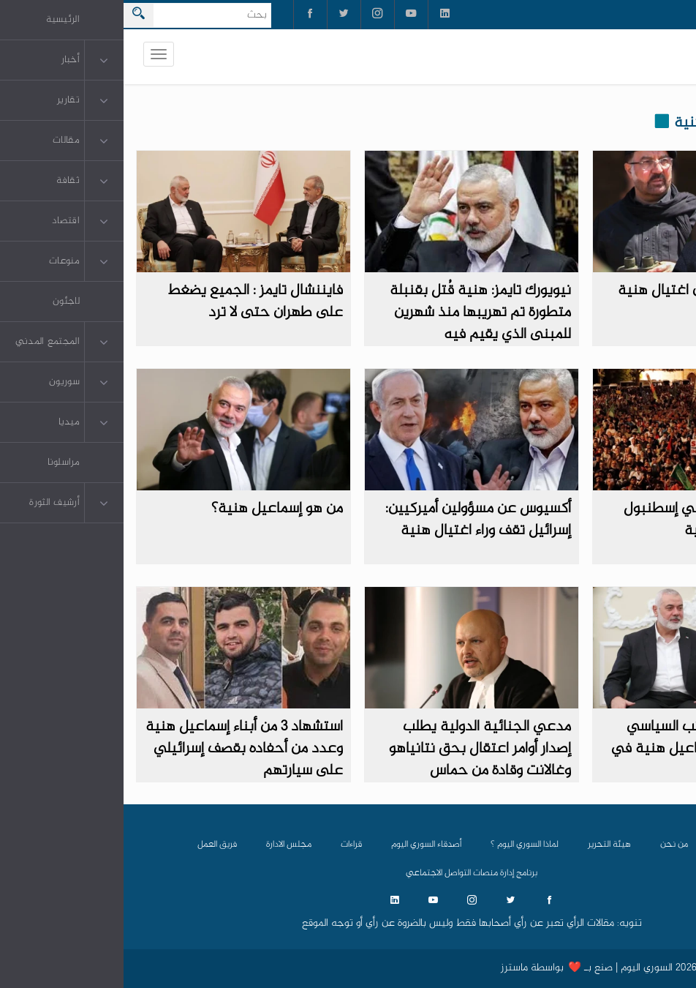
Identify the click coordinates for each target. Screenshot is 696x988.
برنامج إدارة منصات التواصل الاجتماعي (348, 873)
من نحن (550, 845)
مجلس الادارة (165, 845)
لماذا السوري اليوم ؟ (401, 845)
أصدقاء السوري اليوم (303, 845)
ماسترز (390, 968)
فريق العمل (93, 845)
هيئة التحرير (485, 845)
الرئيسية (608, 845)
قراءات (227, 845)
